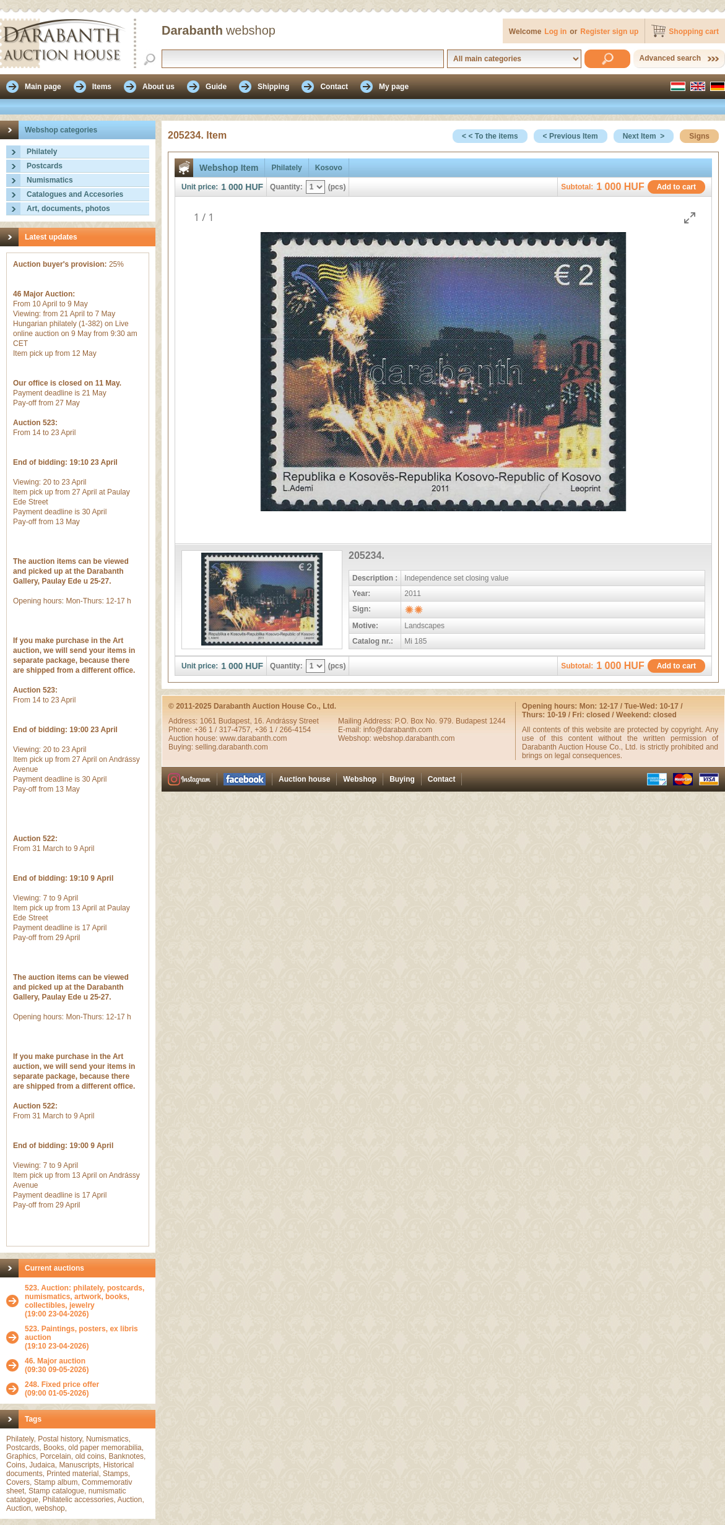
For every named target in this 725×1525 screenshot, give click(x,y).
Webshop (359, 779)
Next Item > (644, 136)
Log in (555, 31)
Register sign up (609, 31)
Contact (442, 779)
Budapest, (236, 721)
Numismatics (50, 180)
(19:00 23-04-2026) (87, 1301)
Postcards (45, 166)
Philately (42, 151)
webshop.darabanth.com (413, 738)
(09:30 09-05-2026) (57, 1365)
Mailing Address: (366, 721)
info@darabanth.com (398, 729)
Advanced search (670, 58)
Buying (402, 779)
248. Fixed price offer (62, 1384)
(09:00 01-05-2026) (62, 1389)
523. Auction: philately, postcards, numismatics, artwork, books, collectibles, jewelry (84, 1297)
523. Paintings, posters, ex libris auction (81, 1333)
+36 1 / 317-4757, (224, 729)
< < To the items (490, 136)
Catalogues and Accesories (75, 194)
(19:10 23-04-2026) (87, 1337)
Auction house (304, 779)
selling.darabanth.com (231, 747)
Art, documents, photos (68, 208)
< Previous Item (570, 136)
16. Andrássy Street (286, 721)
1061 (209, 721)
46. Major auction (55, 1361)
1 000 (232, 187)
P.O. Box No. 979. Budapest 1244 (449, 721)
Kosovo (328, 167)
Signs (699, 136)
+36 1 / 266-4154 (282, 729)
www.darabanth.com (253, 738)
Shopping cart (694, 31)
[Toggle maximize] (689, 217)
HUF (254, 187)
